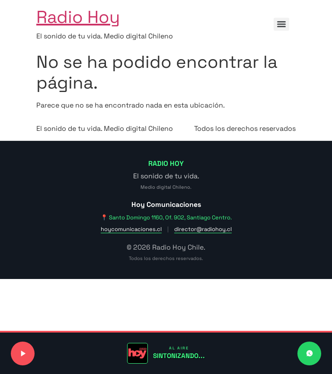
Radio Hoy (78, 17)
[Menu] (281, 24)
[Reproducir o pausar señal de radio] (23, 353)
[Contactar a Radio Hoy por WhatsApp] (309, 353)
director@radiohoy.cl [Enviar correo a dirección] (203, 229)
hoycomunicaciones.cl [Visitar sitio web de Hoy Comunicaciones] (131, 229)
